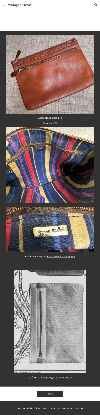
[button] (4, 4)
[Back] (50, 394)
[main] (49, 120)
